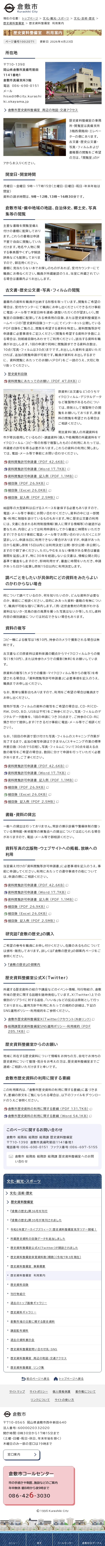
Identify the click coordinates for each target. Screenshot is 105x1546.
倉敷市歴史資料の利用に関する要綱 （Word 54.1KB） (50, 1115)
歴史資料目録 (17, 373)
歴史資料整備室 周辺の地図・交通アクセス (39, 1358)
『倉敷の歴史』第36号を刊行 (29, 1211)
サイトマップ (17, 1391)
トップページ (30, 18)
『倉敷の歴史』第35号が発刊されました (36, 1220)
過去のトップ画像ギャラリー (29, 1303)
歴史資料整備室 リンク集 (27, 1367)
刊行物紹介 (18, 1294)
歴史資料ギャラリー (23, 1312)
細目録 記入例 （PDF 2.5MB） (33, 497)
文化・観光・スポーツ (56, 18)
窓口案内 (14, 1454)
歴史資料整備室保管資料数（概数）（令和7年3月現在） (46, 1257)
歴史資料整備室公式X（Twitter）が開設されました (44, 1247)
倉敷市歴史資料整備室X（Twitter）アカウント (51, 1019)
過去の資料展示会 (23, 1340)
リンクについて (40, 1399)
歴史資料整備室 (13, 23)
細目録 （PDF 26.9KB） (28, 483)
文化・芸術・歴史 (84, 18)
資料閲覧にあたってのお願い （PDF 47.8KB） (44, 381)
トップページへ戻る (71, 1378)
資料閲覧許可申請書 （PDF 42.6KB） (38, 461)
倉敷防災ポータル (92, 1543)
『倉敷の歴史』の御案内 (24, 964)
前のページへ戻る (38, 1378)
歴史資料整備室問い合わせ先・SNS (34, 1349)
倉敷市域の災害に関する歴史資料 (33, 1321)
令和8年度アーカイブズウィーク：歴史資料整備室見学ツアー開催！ (54, 1229)
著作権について (85, 1391)
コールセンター (65, 1543)
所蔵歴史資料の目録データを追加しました (38, 1238)
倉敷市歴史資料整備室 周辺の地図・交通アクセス (43, 110)
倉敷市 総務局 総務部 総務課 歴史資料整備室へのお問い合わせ (54, 1159)
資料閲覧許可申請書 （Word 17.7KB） (39, 469)
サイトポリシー (39, 1391)
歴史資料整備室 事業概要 (28, 1266)
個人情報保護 (62, 1391)
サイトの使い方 (64, 1399)
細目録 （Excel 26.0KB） (29, 490)
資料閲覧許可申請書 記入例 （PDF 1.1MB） (42, 476)
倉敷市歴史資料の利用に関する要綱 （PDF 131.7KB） (50, 1108)
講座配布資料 (20, 1330)
